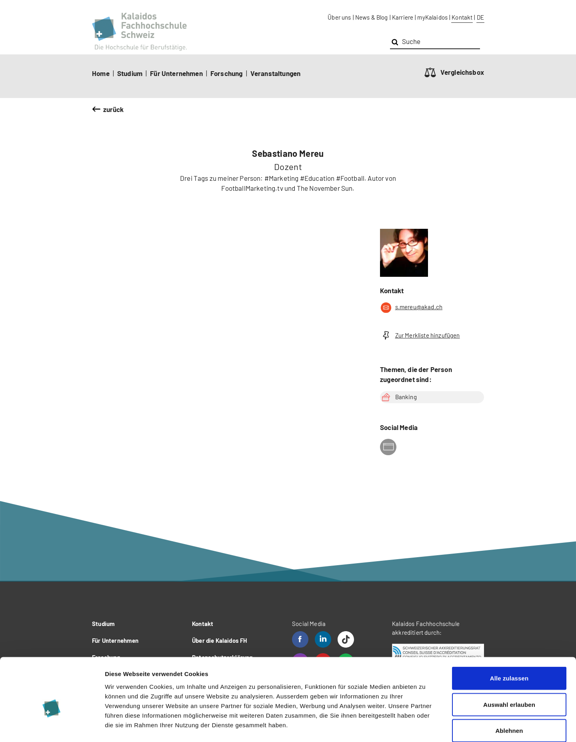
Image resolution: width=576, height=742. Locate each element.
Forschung (226, 73)
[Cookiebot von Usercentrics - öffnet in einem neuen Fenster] (52, 726)
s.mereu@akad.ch (411, 307)
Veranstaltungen (275, 73)
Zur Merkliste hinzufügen (420, 335)
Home (101, 73)
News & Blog (371, 17)
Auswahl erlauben (509, 663)
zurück (113, 109)
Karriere (402, 17)
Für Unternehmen (176, 73)
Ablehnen (509, 689)
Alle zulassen (509, 637)
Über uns (339, 17)
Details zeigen (425, 726)
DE (480, 17)
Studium (129, 73)
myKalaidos (432, 17)
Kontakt (462, 17)
